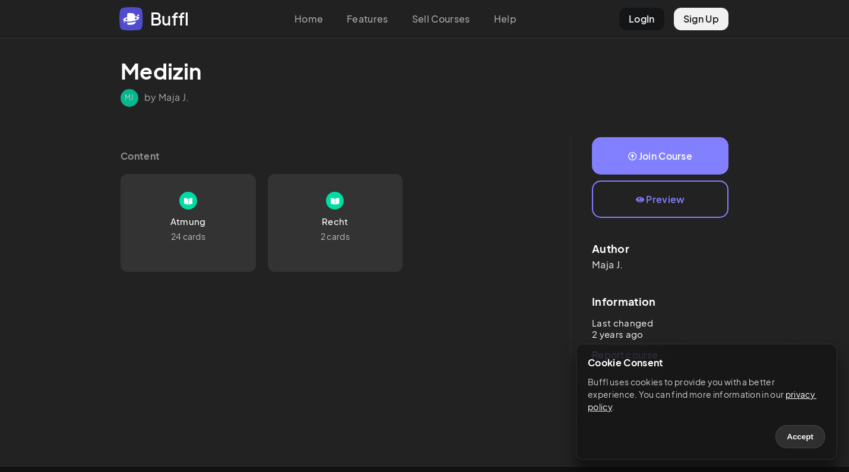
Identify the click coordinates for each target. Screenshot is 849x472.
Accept (800, 436)
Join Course (660, 156)
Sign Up (701, 18)
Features (367, 18)
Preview (660, 199)
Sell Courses (441, 18)
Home (308, 18)
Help (505, 18)
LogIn (642, 18)
